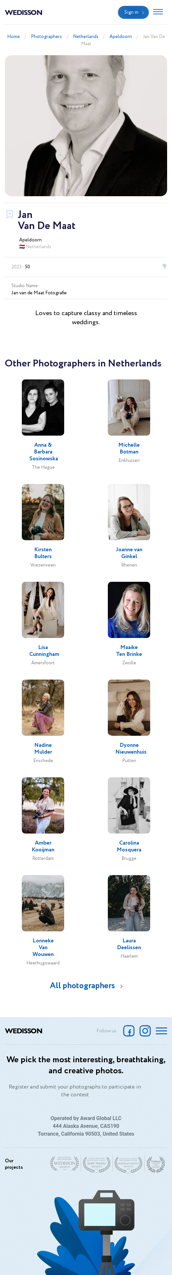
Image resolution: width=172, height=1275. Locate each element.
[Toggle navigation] (158, 12)
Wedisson (23, 12)
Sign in (131, 12)
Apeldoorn (120, 36)
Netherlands (85, 36)
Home (13, 36)
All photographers (82, 986)
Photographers (46, 36)
